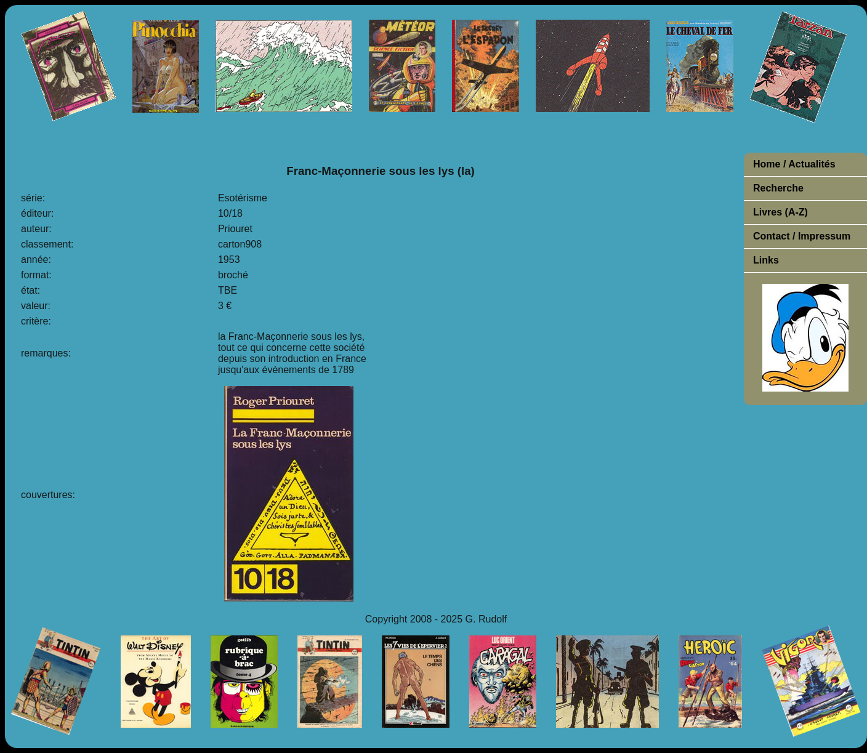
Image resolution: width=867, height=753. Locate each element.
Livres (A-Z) (780, 212)
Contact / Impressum (801, 236)
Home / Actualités (794, 164)
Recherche (778, 188)
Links (766, 260)
